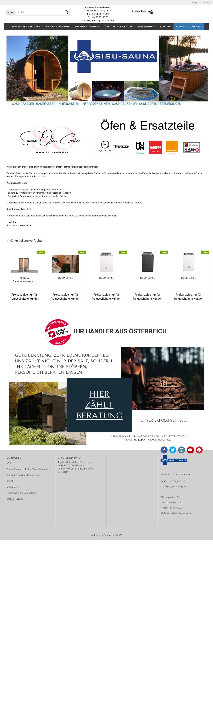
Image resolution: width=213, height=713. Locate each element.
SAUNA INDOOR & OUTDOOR (26, 26)
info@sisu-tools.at (176, 486)
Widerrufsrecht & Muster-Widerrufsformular (28, 469)
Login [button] (195, 2)
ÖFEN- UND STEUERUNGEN (118, 26)
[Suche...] (10, 12)
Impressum (12, 487)
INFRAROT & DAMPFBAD (87, 26)
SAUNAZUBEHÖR (146, 26)
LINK (28, 209)
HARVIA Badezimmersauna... (24, 279)
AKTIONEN (165, 26)
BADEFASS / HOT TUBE (57, 26)
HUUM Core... (65, 277)
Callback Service (14, 499)
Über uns (196, 26)
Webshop (95, 535)
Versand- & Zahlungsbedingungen (23, 475)
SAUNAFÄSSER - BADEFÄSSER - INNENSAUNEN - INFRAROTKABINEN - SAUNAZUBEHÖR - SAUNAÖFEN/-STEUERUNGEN (96, 103)
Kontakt (181, 26)
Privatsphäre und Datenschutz (21, 493)
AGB (8, 463)
